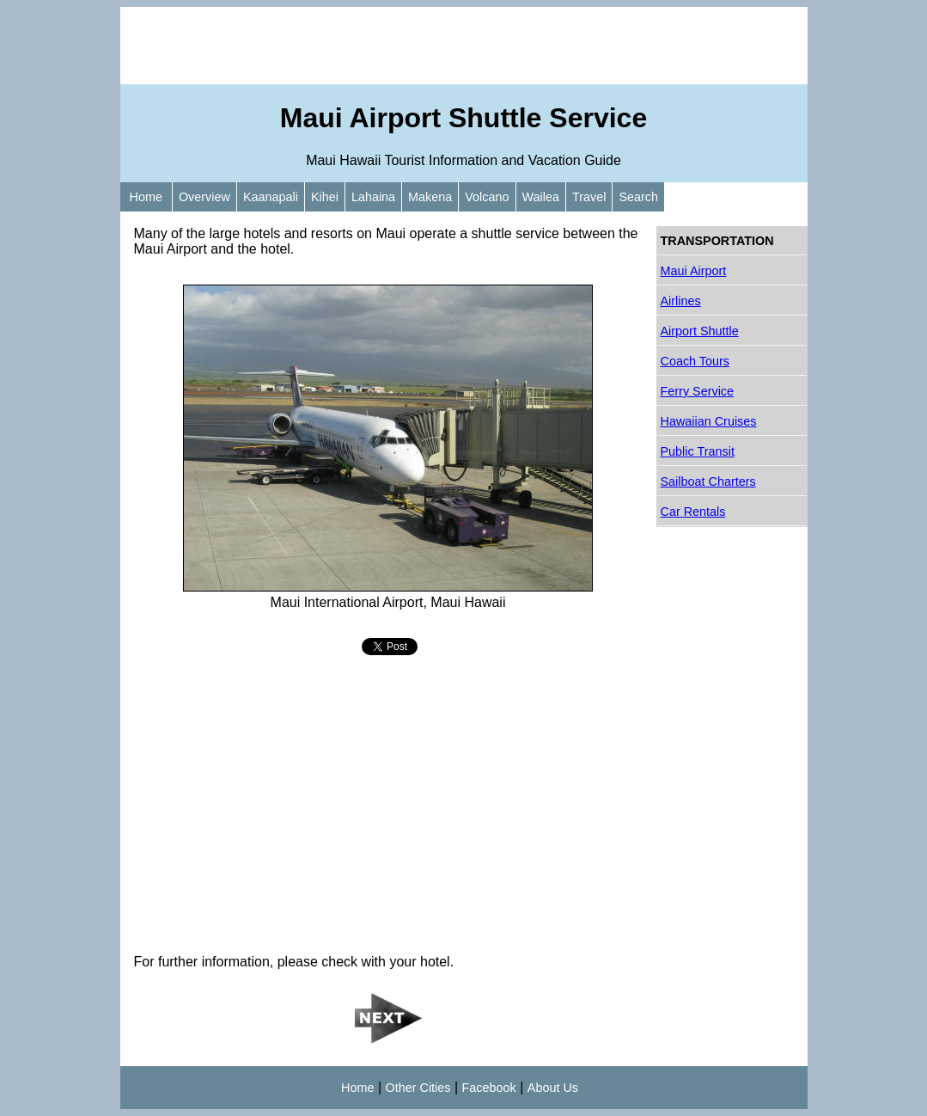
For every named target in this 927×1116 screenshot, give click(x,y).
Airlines (681, 301)
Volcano (487, 197)
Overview (204, 197)
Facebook (489, 1088)
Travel (589, 197)
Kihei (324, 197)
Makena (430, 197)
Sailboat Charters (708, 481)
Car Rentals (693, 511)
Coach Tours (695, 361)
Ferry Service (698, 391)
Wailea (540, 197)
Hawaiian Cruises (709, 421)
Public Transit (698, 451)
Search (638, 197)
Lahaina (373, 197)
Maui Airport (694, 271)
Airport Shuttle (700, 331)
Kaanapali (270, 197)
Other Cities (418, 1088)
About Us (553, 1088)
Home (146, 197)
